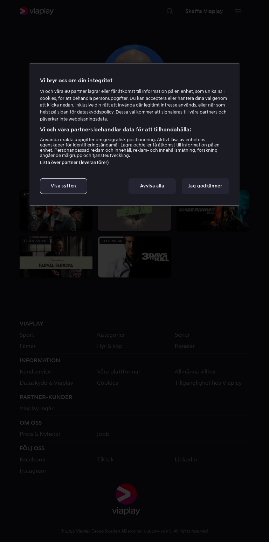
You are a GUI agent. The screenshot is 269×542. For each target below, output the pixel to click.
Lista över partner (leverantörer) (74, 162)
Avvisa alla (152, 185)
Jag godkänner (205, 185)
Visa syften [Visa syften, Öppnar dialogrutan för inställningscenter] (63, 185)
